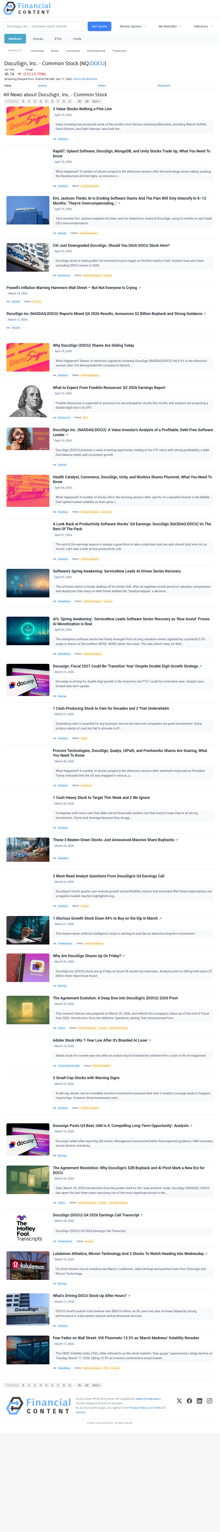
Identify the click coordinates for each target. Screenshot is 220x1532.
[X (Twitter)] (179, 1505)
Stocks (38, 39)
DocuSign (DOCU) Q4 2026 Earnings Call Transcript (99, 1301)
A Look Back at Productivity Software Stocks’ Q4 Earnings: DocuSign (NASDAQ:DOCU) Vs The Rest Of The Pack (133, 559)
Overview (37, 51)
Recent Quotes (130, 26)
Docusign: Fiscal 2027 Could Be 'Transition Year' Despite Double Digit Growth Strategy (128, 710)
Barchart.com (65, 285)
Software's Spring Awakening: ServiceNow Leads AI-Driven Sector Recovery (118, 607)
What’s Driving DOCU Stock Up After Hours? (92, 1387)
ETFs (58, 39)
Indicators (201, 26)
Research (164, 85)
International (96, 51)
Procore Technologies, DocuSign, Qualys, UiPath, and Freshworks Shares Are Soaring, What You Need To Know (131, 802)
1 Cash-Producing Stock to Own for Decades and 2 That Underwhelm (112, 755)
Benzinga (63, 240)
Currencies (73, 51)
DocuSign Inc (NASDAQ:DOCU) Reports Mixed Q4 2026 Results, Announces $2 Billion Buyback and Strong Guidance (107, 329)
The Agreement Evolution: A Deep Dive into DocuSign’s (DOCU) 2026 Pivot (116, 1067)
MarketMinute (65, 637)
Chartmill (17, 314)
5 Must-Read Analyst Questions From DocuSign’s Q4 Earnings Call (109, 936)
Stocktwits (64, 1417)
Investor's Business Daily (70, 1138)
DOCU (97, 63)
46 (86, 101)
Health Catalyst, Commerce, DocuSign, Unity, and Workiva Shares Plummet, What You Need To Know (131, 509)
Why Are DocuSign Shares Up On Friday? (90, 1022)
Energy (86, 785)
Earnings (112, 285)
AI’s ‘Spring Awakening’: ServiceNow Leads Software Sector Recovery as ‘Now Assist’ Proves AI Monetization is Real (132, 662)
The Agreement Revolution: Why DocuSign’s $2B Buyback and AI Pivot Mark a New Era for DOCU (129, 1253)
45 (79, 101)
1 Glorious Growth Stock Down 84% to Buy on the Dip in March (108, 981)
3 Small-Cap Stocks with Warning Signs (87, 1153)
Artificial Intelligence (92, 190)
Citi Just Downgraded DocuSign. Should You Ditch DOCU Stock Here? (112, 255)
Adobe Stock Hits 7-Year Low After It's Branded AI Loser (103, 1112)
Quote (42, 85)
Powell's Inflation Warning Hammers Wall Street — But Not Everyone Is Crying (74, 300)
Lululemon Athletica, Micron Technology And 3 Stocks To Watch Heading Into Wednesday (131, 1342)
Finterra (62, 1097)
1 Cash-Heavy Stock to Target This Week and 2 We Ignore (102, 850)
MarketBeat (64, 913)
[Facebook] (189, 1505)
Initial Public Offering (123, 1097)
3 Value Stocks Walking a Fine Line (83, 110)
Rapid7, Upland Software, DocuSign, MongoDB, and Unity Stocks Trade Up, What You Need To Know (132, 157)
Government (111, 542)
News (55, 51)
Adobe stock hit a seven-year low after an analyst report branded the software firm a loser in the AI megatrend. (132, 1128)
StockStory (64, 140)
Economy (39, 314)
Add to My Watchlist (85, 79)
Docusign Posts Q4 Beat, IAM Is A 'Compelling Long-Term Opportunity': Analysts (123, 1206)
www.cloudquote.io (148, 1498)
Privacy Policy (138, 1507)
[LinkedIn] (199, 1505)
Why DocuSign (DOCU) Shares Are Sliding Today (94, 366)
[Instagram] (209, 1505)
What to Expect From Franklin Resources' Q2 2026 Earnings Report (110, 411)
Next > (96, 101)
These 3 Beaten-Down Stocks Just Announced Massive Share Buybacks (116, 895)
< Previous (12, 101)
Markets (15, 39)
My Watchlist (168, 26)
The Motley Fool (66, 1007)
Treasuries (119, 51)
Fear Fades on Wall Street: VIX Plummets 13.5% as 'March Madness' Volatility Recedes (127, 1432)
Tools (77, 39)
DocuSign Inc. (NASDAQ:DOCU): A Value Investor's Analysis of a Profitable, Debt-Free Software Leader (126, 459)
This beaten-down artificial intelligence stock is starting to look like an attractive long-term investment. (127, 997)
